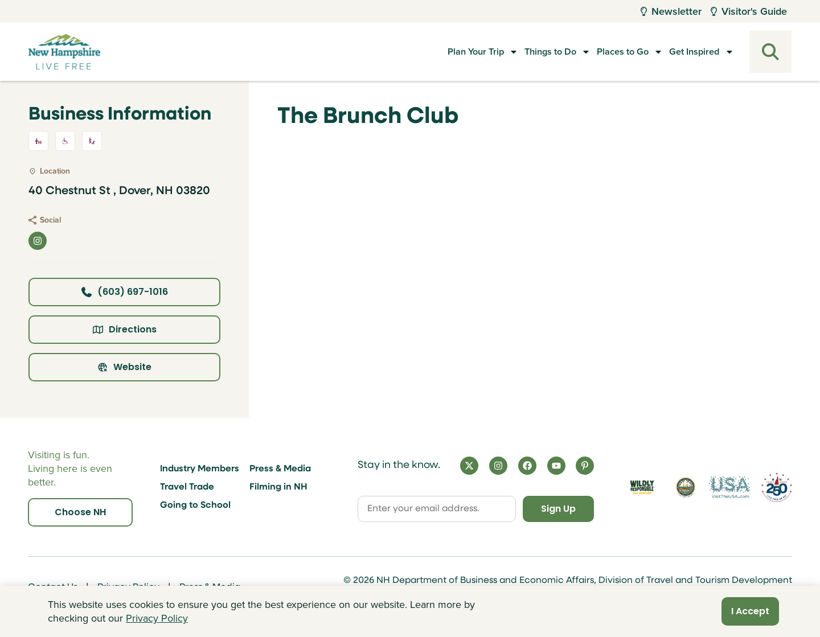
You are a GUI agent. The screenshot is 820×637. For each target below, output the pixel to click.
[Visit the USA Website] (729, 487)
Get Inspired (692, 51)
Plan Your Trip (438, 51)
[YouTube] (556, 466)
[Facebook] (527, 466)
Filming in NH (278, 487)
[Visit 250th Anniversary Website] (776, 487)
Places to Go (609, 51)
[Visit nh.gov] (686, 487)
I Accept (750, 611)
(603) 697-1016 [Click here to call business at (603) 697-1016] (124, 291)
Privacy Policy (157, 618)
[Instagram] (498, 466)
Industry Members (199, 469)
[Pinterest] (585, 466)
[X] (469, 466)
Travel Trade (187, 487)
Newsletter (671, 11)
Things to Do (524, 51)
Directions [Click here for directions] (125, 329)
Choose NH (80, 512)
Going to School (195, 505)
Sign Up (558, 508)
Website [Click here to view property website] (124, 366)
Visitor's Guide (749, 11)
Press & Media (280, 469)
